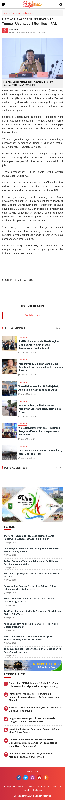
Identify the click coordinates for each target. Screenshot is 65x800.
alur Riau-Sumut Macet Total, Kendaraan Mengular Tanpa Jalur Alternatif (31, 755)
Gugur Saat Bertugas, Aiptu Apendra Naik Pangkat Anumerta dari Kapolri (32, 720)
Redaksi (21, 786)
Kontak (26, 790)
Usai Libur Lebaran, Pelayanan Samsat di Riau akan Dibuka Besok (34, 731)
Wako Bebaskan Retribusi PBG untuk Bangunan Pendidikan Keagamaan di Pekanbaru (39, 431)
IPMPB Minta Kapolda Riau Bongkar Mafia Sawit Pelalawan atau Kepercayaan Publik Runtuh (38, 344)
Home (7, 13)
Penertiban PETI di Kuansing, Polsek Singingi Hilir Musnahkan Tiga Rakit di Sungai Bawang (33, 685)
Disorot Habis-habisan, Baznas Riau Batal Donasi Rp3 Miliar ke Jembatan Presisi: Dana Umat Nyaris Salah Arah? (33, 743)
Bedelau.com (32, 315)
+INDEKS (58, 328)
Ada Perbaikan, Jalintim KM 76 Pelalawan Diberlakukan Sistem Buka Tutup (39, 409)
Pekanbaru (28, 13)
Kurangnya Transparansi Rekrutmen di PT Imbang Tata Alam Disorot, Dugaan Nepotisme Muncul (34, 697)
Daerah (16, 13)
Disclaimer (37, 790)
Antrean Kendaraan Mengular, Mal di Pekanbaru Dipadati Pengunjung (35, 709)
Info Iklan (57, 786)
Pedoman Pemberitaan (38, 786)
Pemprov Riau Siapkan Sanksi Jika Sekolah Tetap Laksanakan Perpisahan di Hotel (40, 367)
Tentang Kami (8, 786)
